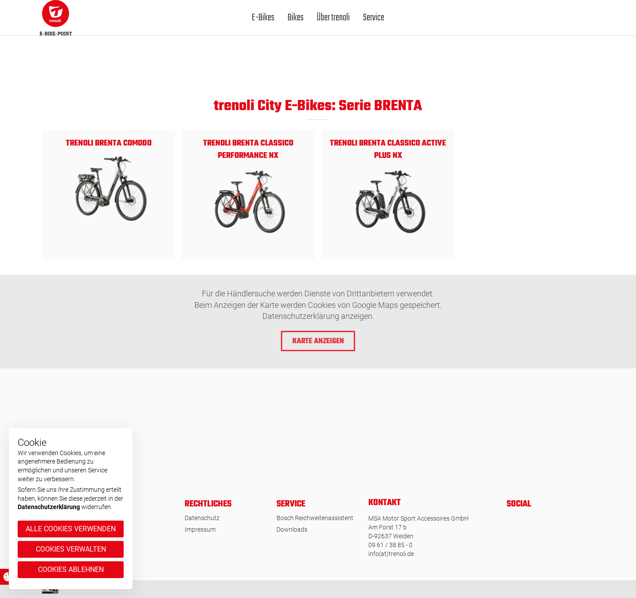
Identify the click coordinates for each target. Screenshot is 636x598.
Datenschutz (202, 517)
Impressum (200, 529)
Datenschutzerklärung (49, 506)
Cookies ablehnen (71, 569)
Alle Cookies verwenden (71, 529)
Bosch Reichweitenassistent (314, 517)
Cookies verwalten (71, 549)
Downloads (291, 529)
